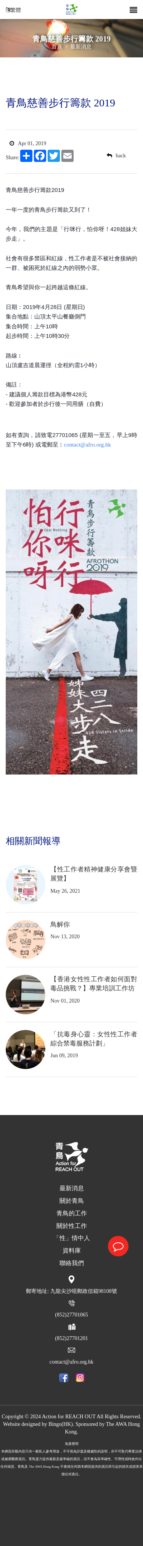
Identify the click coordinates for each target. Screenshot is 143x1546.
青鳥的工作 (71, 1213)
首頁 (56, 47)
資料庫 (72, 1250)
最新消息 (81, 47)
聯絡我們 (71, 1263)
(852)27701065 (71, 1315)
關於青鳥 (71, 1201)
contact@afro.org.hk (71, 1362)
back (116, 155)
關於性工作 (71, 1226)
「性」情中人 (71, 1238)
